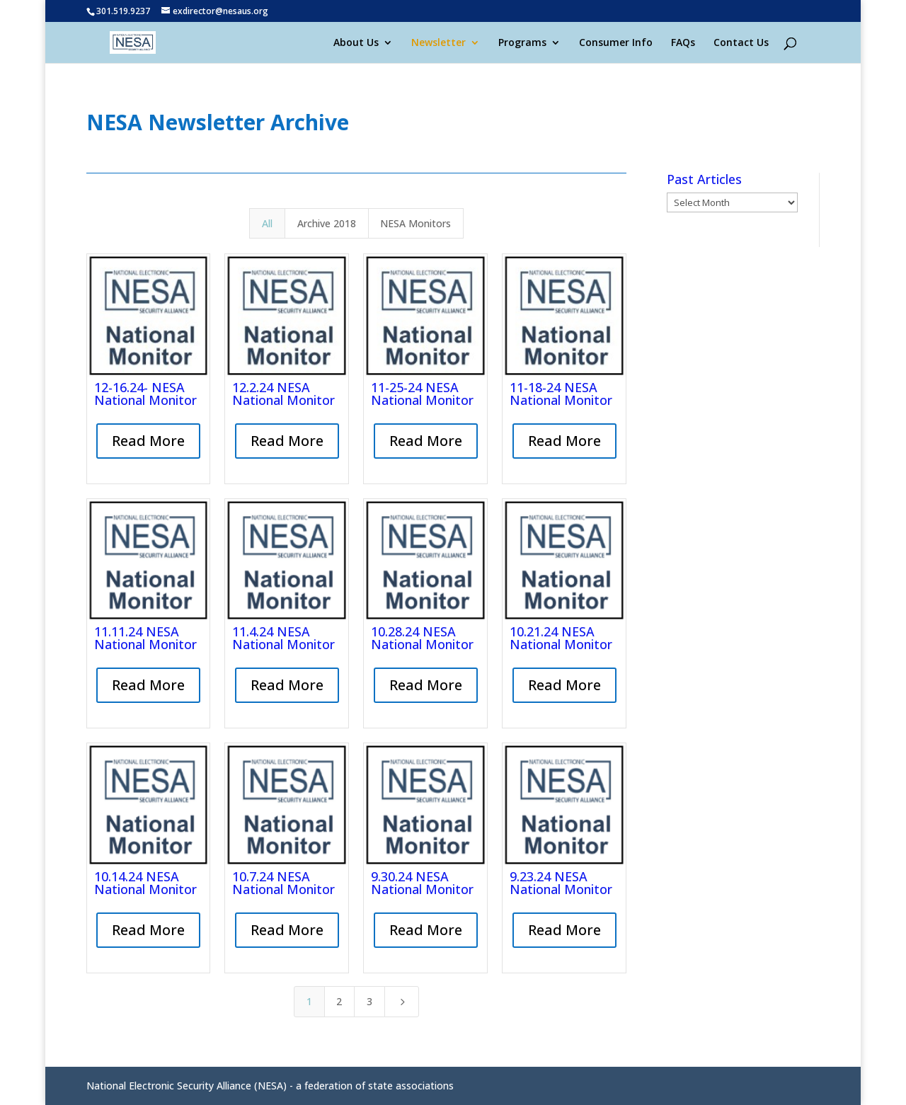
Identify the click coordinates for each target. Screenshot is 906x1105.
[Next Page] (402, 1001)
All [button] (267, 223)
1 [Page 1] (309, 1001)
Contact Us (741, 43)
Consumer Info (616, 43)
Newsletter (438, 43)
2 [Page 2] (339, 1001)
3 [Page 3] (369, 1001)
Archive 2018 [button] (326, 223)
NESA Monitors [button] (415, 223)
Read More (148, 440)
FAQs (683, 43)
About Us (356, 43)
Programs (522, 43)
